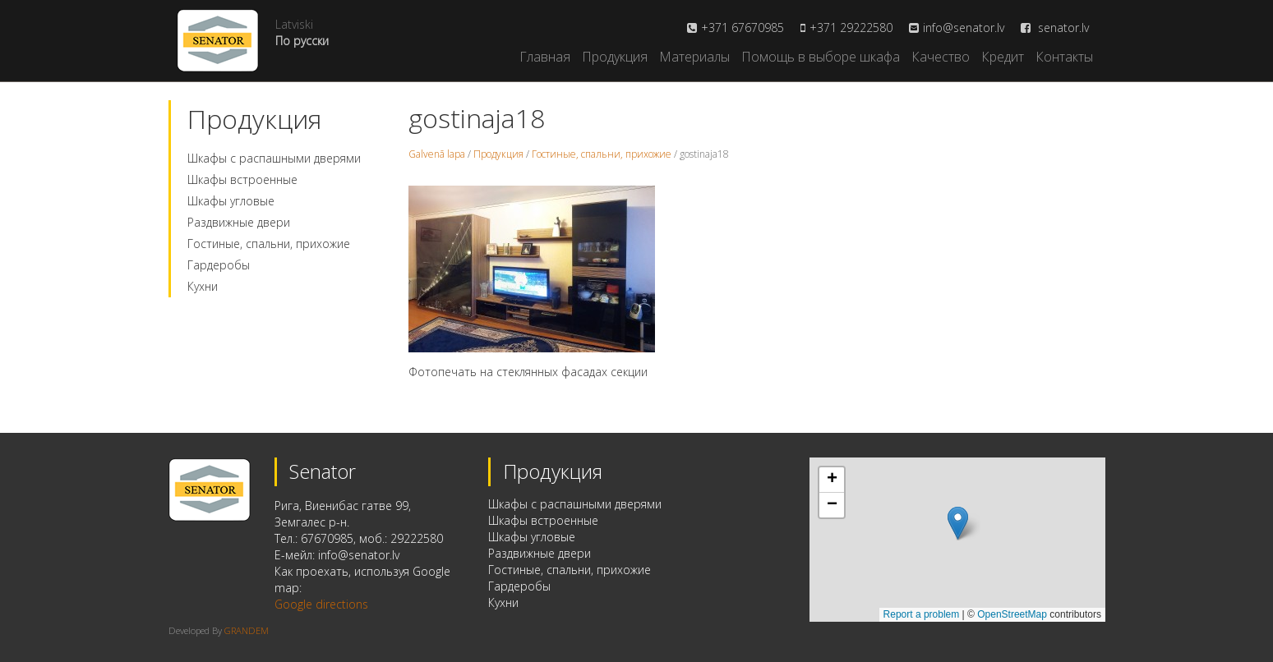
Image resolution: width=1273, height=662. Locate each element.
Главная (544, 57)
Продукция (615, 57)
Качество (940, 57)
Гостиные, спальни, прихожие (268, 243)
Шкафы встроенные (242, 179)
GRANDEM (246, 630)
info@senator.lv (963, 27)
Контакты (1064, 57)
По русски (302, 40)
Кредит (1002, 57)
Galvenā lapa (436, 154)
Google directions (321, 604)
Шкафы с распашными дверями (274, 158)
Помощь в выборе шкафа (820, 57)
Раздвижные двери (238, 222)
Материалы (694, 57)
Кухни (202, 286)
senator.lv (1055, 27)
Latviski (294, 24)
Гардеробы (218, 265)
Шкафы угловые (230, 201)
